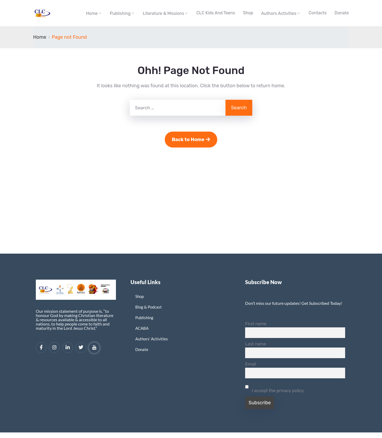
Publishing (120, 13)
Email (250, 364)
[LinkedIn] (67, 347)
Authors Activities (279, 13)
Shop (248, 12)
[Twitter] (81, 347)
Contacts (318, 12)
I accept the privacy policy (274, 387)
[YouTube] (94, 347)
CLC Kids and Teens (215, 12)
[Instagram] (54, 347)
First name (255, 323)
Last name (255, 343)
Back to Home (191, 139)
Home (92, 13)
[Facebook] (41, 347)
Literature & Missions (163, 13)
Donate (342, 12)
